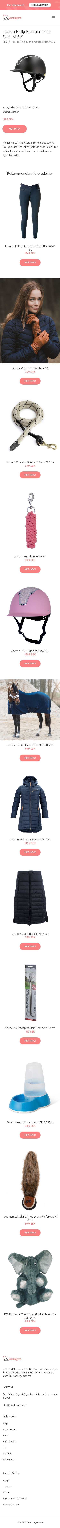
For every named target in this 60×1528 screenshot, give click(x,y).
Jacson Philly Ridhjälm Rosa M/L (30, 650)
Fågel (5, 1423)
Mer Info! (14, 128)
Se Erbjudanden (39, 5)
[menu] (54, 17)
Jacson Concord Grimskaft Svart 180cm (30, 462)
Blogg (5, 1480)
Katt (4, 1447)
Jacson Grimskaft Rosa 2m (30, 556)
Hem (5, 41)
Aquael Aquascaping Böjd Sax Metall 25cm (30, 1028)
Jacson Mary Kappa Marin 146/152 (30, 839)
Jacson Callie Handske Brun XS (30, 368)
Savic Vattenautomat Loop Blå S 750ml (30, 1122)
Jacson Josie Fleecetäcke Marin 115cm (30, 745)
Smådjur (7, 1453)
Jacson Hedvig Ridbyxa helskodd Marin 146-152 (30, 248)
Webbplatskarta (11, 1504)
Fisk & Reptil (9, 1429)
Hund (5, 1435)
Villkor (5, 1492)
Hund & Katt (9, 1441)
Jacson (36, 107)
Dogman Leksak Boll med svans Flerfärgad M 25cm (30, 1218)
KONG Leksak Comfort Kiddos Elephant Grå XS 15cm (30, 1316)
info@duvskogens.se (14, 1405)
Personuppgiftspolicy (14, 1498)
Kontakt (6, 1486)
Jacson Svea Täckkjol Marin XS (30, 933)
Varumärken (24, 107)
